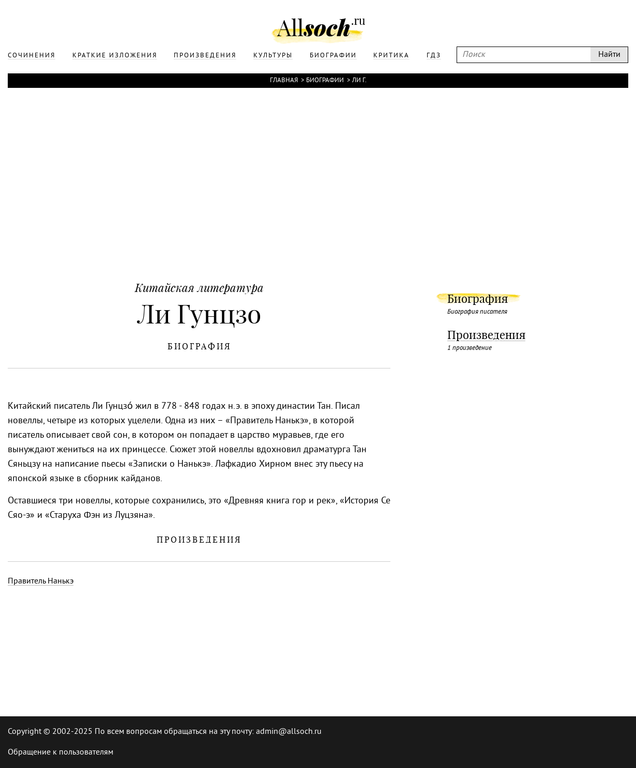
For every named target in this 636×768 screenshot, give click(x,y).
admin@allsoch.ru (289, 732)
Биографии (325, 80)
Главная (284, 80)
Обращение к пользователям (60, 752)
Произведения (486, 335)
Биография (477, 299)
